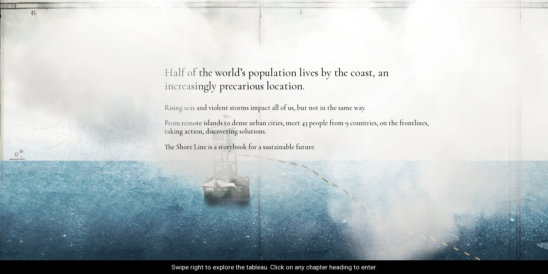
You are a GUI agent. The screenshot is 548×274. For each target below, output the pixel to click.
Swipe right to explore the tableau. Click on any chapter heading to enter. (274, 267)
